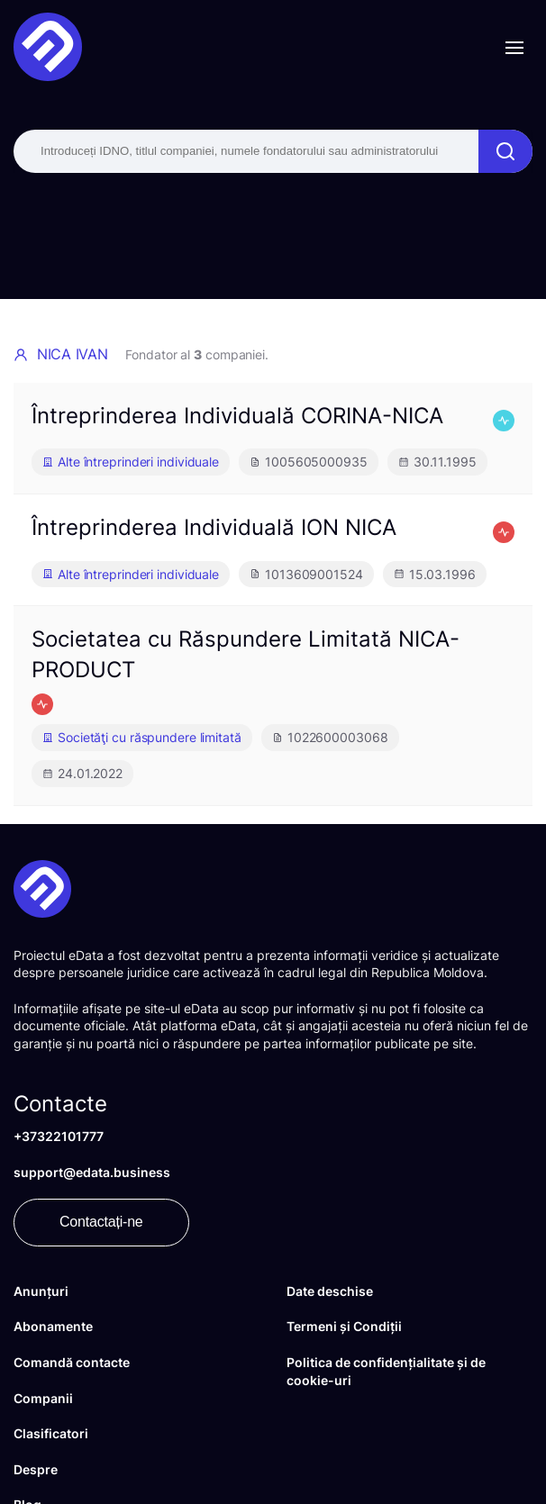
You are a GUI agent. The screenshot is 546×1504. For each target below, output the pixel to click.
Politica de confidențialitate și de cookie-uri (386, 1371)
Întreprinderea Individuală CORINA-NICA (237, 416)
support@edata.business (92, 1172)
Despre (36, 1469)
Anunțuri (41, 1291)
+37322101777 (59, 1136)
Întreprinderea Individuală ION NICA (214, 527)
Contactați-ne (101, 1221)
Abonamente (53, 1326)
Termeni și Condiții (344, 1326)
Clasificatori (51, 1433)
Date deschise (330, 1291)
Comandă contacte (72, 1362)
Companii (43, 1398)
